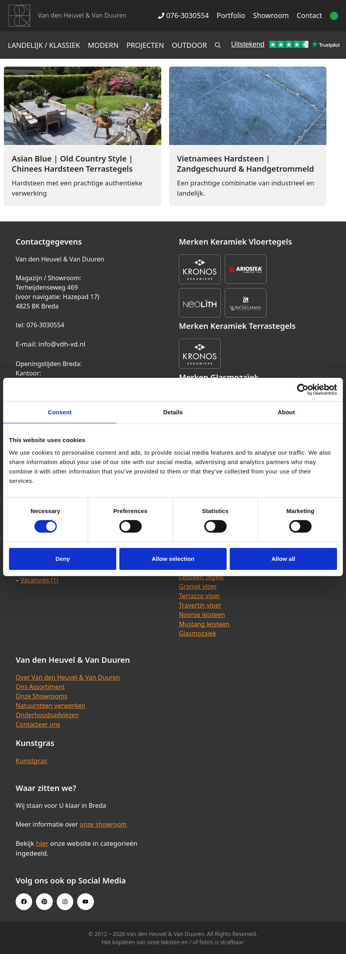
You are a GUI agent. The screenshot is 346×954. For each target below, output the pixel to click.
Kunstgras (31, 760)
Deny (63, 558)
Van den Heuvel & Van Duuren (82, 15)
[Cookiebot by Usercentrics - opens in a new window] (303, 389)
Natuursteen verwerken (50, 705)
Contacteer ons (38, 724)
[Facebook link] (24, 901)
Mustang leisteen (204, 624)
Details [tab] (173, 412)
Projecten (145, 45)
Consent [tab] (60, 412)
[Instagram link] (65, 901)
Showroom (271, 15)
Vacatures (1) (39, 580)
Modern (103, 45)
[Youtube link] (85, 901)
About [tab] (286, 412)
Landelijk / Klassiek (44, 45)
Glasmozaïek (197, 633)
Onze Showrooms (41, 696)
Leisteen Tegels (201, 577)
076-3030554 (183, 15)
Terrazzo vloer (199, 595)
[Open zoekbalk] (218, 45)
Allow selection (172, 558)
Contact (309, 15)
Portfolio (231, 15)
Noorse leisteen (202, 614)
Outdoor (189, 45)
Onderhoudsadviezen (47, 715)
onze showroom (102, 824)
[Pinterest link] (44, 901)
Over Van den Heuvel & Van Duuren (68, 677)
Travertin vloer (200, 605)
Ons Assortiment (40, 686)
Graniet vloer (198, 586)
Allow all (283, 558)
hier (42, 843)
